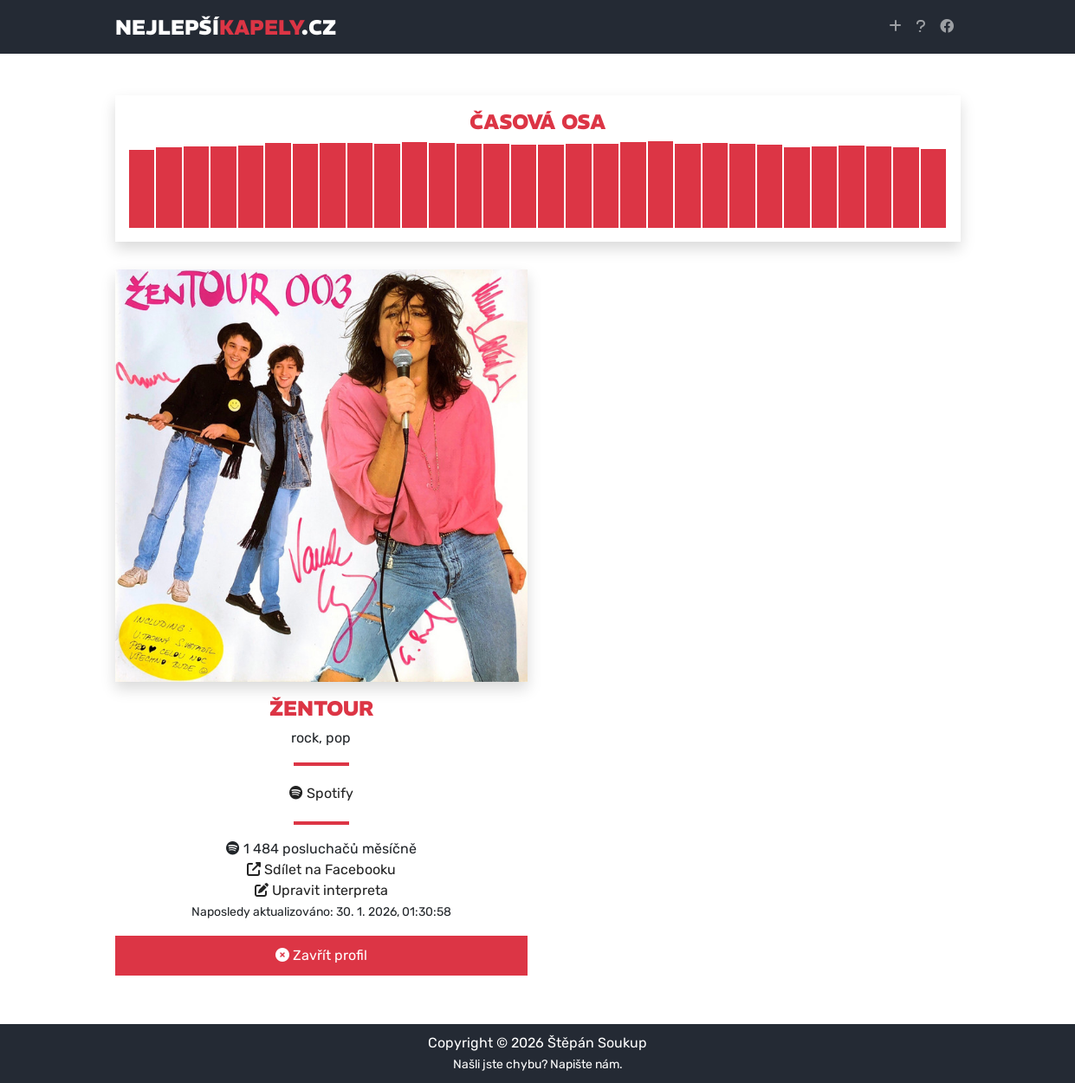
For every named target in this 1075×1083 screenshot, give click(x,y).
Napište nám (584, 1064)
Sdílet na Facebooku (321, 869)
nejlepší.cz (225, 27)
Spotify (321, 793)
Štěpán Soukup (597, 1042)
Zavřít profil (321, 955)
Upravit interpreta (321, 890)
